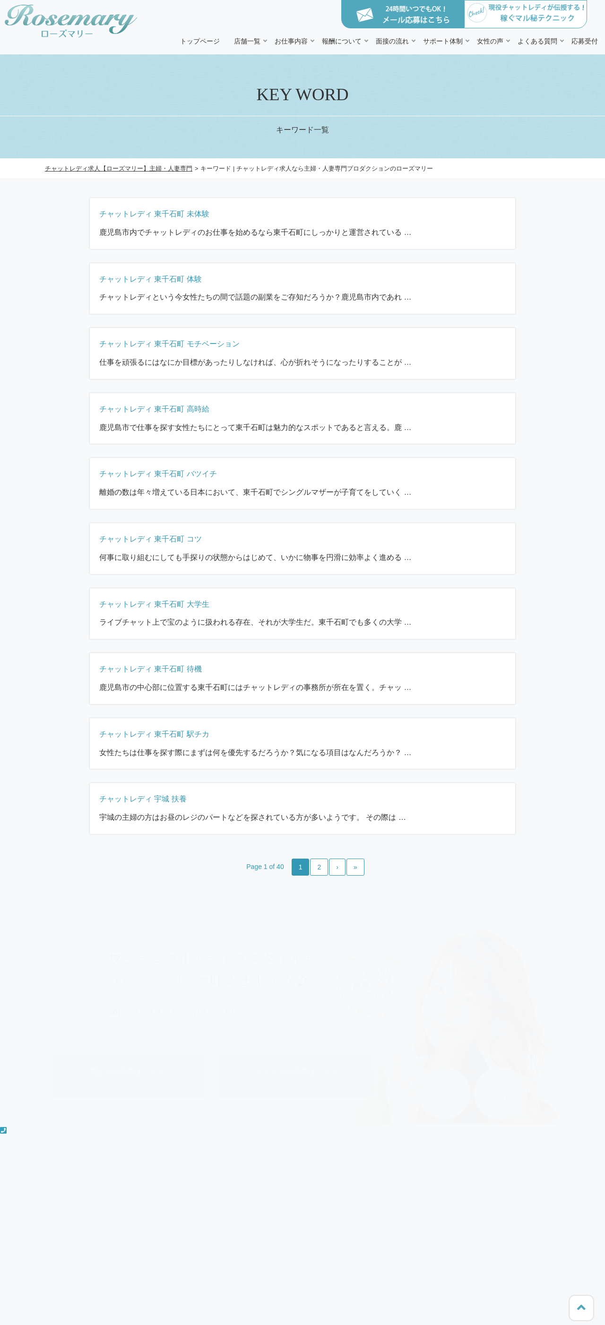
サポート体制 (443, 41)
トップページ (200, 41)
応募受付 (584, 41)
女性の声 (490, 41)
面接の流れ (392, 41)
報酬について (342, 41)
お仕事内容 (291, 41)
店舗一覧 (247, 41)
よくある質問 (537, 41)
